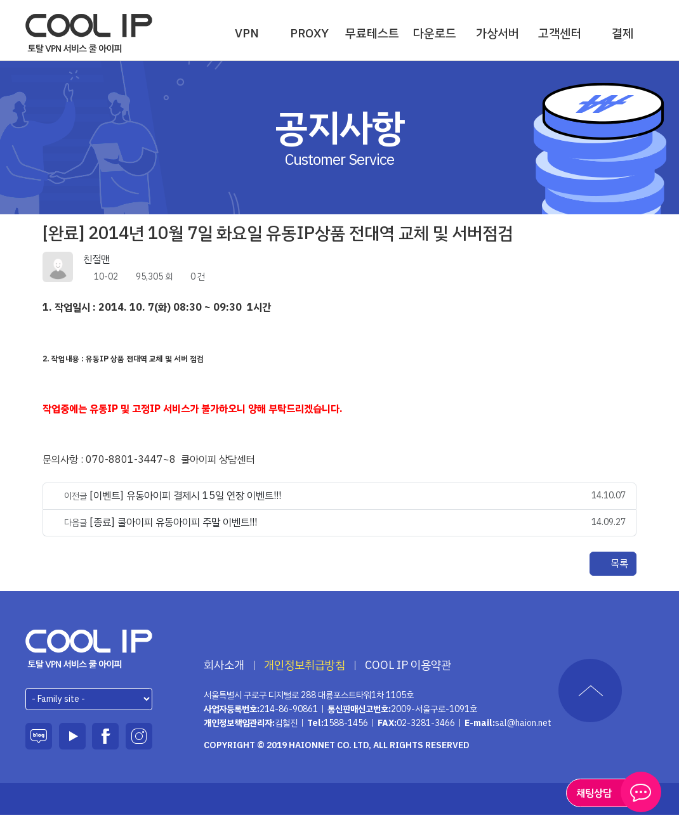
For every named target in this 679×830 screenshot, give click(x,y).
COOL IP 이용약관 (408, 665)
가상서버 (497, 33)
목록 (613, 563)
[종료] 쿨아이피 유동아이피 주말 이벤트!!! (173, 522)
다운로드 (434, 33)
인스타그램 (139, 736)
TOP (590, 690)
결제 (622, 33)
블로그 (38, 736)
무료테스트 (372, 33)
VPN (247, 33)
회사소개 (224, 665)
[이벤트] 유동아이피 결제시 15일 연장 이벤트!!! (185, 495)
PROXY (309, 33)
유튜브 (72, 736)
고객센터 (559, 33)
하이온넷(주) (89, 649)
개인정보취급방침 (304, 665)
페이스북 (105, 736)
